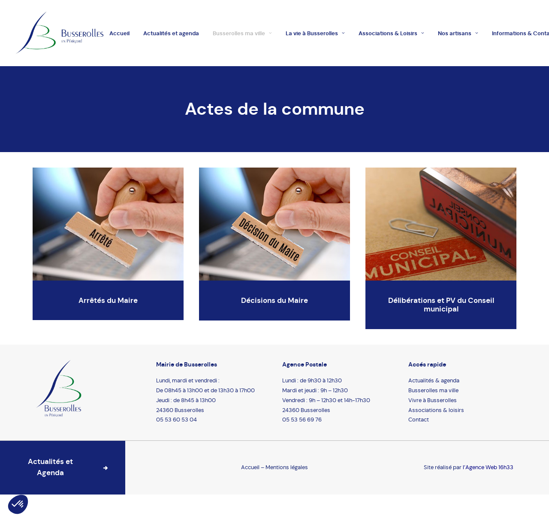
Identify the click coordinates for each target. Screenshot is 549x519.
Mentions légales (286, 467)
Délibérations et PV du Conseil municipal (441, 305)
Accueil (119, 33)
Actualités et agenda (171, 33)
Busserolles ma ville (242, 33)
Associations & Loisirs (391, 33)
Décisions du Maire (274, 300)
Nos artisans (458, 33)
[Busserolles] (59, 33)
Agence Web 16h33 (489, 467)
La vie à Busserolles (315, 33)
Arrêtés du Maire (108, 300)
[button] (18, 504)
